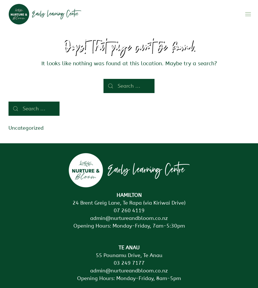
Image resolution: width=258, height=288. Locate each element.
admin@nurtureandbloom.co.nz (129, 218)
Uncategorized (26, 128)
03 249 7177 (129, 263)
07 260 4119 (129, 210)
